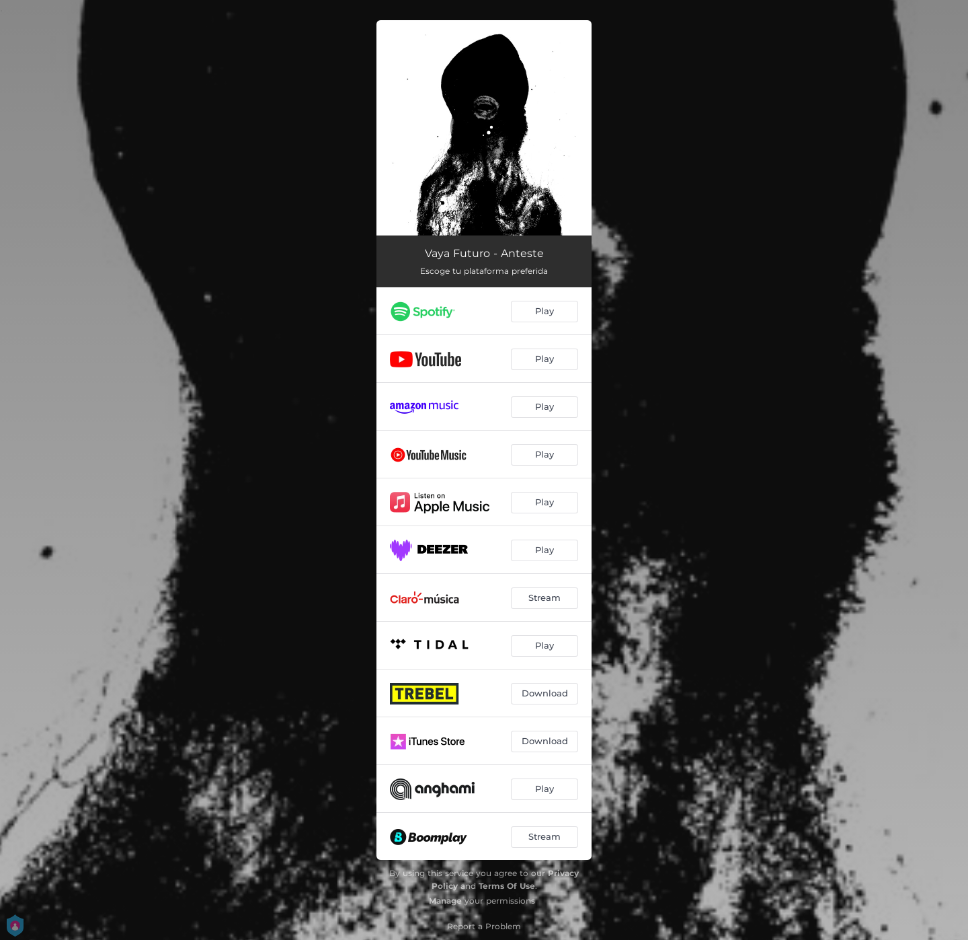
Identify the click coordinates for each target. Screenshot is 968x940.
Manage (445, 901)
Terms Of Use (507, 886)
